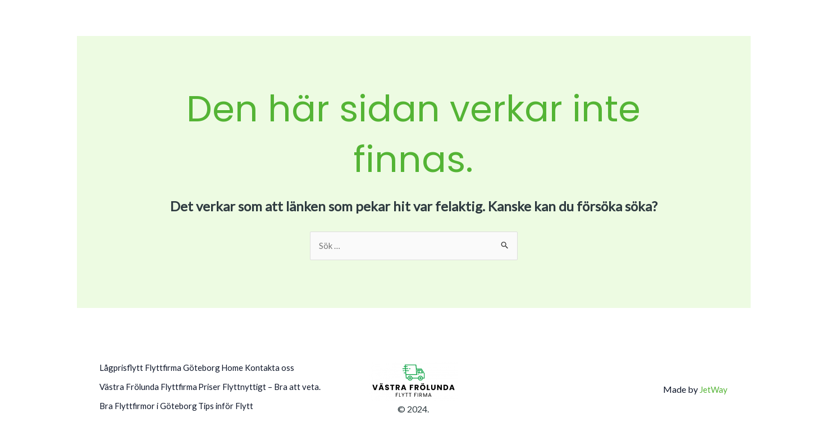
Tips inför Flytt (128, 415)
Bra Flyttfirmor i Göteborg (259, 400)
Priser (221, 385)
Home (247, 369)
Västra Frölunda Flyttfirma (150, 385)
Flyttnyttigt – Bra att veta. (149, 400)
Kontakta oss (292, 369)
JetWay (713, 392)
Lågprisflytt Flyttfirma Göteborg (162, 369)
